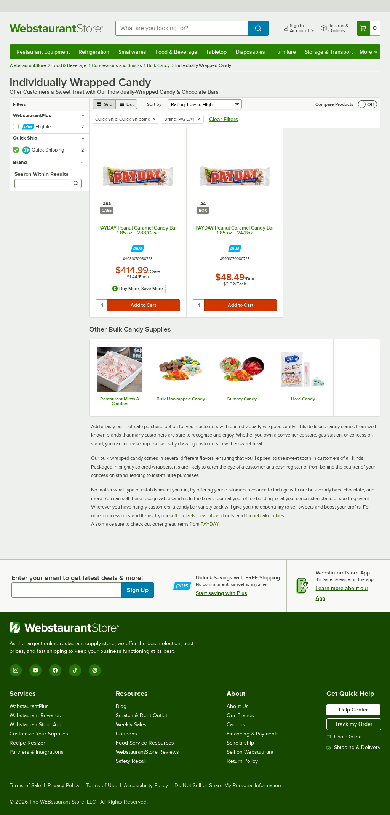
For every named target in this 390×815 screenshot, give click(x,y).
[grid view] (104, 104)
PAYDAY (210, 524)
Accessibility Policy (146, 785)
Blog (121, 706)
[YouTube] (35, 670)
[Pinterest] (95, 670)
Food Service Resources (145, 743)
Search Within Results (41, 174)
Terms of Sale (25, 785)
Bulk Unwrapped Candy (181, 399)
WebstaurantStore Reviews (147, 752)
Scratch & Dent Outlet (141, 715)
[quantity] (102, 305)
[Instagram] (16, 670)
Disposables (250, 52)
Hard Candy (303, 399)
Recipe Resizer (27, 743)
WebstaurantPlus (29, 706)
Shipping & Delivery (353, 747)
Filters (19, 104)
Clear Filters (223, 119)
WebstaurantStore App (36, 724)
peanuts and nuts (216, 515)
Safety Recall (131, 761)
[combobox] (181, 28)
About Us (238, 706)
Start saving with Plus (221, 593)
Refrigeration (93, 52)
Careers (236, 724)
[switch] (367, 104)
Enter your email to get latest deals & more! (77, 578)
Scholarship (240, 743)
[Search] (76, 183)
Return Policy (242, 761)
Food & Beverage (176, 52)
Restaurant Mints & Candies (119, 401)
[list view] (126, 104)
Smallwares (132, 52)
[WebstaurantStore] (105, 628)
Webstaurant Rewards (35, 715)
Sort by (154, 104)
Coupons (126, 734)
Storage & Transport (329, 52)
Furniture (285, 52)
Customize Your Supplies (39, 734)
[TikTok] (75, 670)
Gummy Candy (242, 399)
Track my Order (353, 724)
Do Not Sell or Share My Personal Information (227, 785)
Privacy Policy (64, 785)
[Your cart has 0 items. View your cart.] (368, 28)
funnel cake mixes (265, 515)
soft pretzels (182, 515)
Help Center (353, 710)
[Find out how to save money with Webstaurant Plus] (137, 248)
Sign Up (138, 590)
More (368, 52)
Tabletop (216, 52)
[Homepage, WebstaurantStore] (56, 28)
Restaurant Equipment (43, 52)
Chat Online (344, 737)
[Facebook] (55, 670)
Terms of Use (101, 785)
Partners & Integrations (37, 752)
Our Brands (240, 715)
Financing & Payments (253, 734)
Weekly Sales (131, 724)
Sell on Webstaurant (250, 752)
